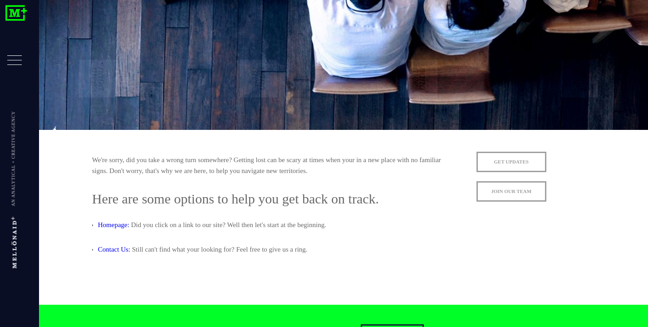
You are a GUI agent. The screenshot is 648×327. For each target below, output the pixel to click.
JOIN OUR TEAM (511, 191)
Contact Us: (114, 249)
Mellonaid (16, 13)
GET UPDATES (511, 161)
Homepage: (113, 224)
